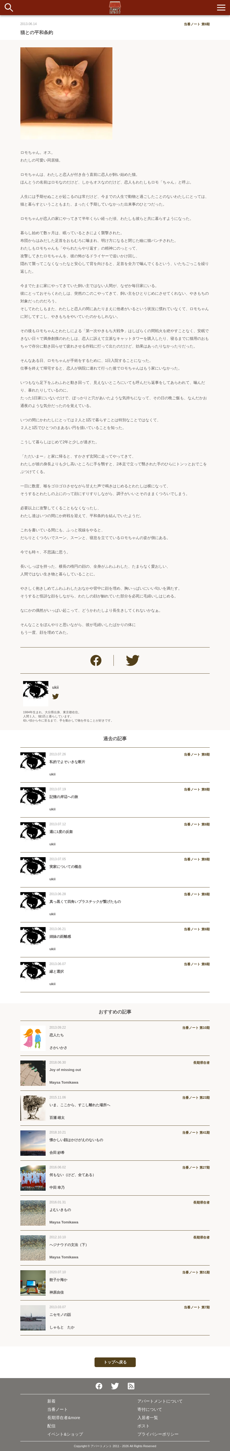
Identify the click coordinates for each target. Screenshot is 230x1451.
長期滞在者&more (63, 1417)
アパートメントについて (160, 1401)
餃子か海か (58, 1280)
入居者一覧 (147, 1417)
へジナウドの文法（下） (69, 1245)
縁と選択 (56, 971)
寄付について (149, 1409)
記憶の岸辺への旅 (63, 797)
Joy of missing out (65, 1070)
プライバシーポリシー (158, 1434)
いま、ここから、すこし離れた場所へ (79, 1105)
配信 (51, 1425)
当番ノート (57, 1409)
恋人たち (56, 1035)
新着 (51, 1401)
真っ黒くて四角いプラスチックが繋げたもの (85, 902)
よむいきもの (60, 1210)
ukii (55, 687)
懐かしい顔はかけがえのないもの (78, 1140)
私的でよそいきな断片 (67, 762)
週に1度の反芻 (61, 832)
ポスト (143, 1425)
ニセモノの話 (60, 1315)
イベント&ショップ (65, 1434)
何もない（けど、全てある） (72, 1175)
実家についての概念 (65, 867)
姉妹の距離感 (60, 936)
